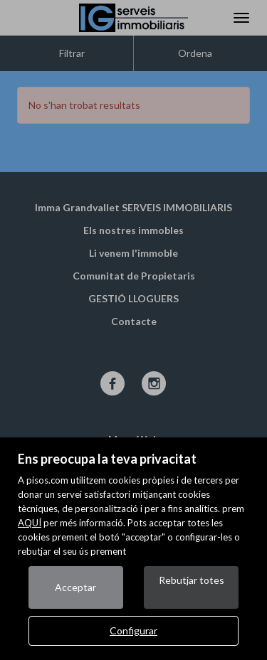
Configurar (133, 630)
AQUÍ (29, 522)
